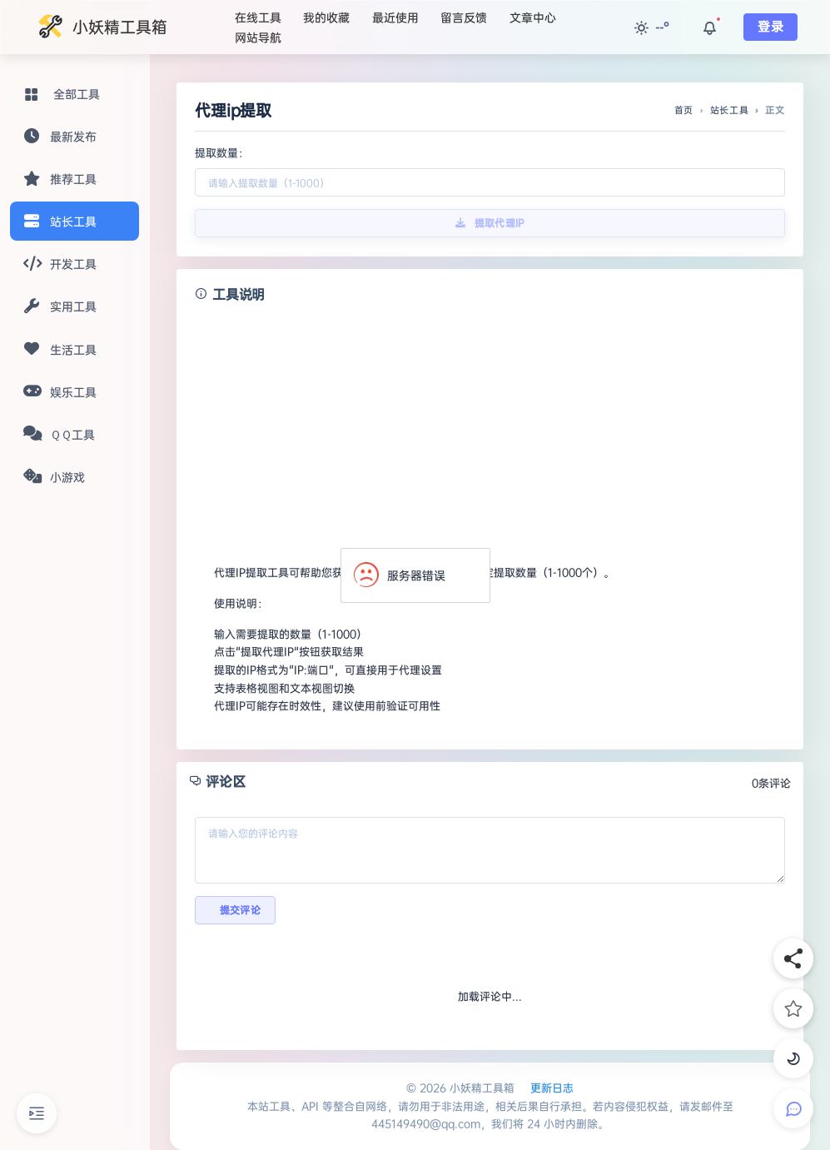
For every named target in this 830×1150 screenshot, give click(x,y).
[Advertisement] (490, 426)
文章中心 (532, 17)
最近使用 (395, 17)
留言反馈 (463, 17)
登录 (770, 26)
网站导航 (258, 37)
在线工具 (258, 17)
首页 (684, 110)
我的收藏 (326, 17)
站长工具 (729, 110)
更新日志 (552, 1087)
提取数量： (222, 152)
